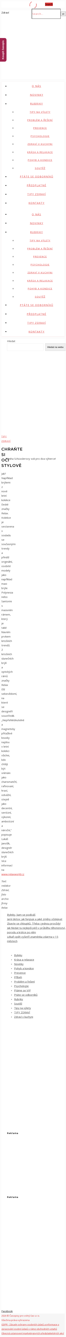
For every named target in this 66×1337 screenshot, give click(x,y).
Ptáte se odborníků (36, 176)
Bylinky (18, 955)
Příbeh (18, 977)
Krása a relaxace (40, 152)
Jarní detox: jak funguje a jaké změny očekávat (34, 919)
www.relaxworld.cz (12, 874)
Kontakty (37, 203)
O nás (36, 86)
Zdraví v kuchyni (40, 144)
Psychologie (40, 136)
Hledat (11, 341)
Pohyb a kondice (40, 160)
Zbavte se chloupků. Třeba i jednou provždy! (34, 923)
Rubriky (36, 103)
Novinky (36, 94)
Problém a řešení (40, 120)
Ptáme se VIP (22, 990)
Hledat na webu (55, 347)
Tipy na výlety (40, 112)
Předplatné (36, 185)
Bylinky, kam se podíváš (21, 914)
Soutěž (40, 168)
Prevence (40, 128)
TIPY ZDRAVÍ (36, 194)
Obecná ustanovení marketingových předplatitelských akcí (32, 1333)
